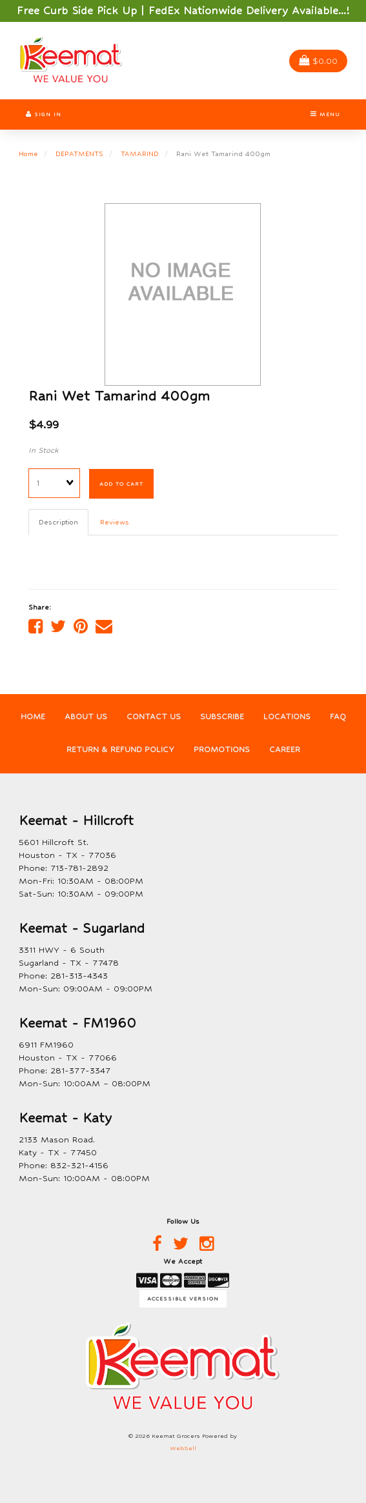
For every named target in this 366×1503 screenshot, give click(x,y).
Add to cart (121, 484)
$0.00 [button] (318, 60)
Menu (325, 114)
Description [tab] (58, 522)
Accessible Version (183, 1298)
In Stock (43, 450)
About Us (86, 716)
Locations (286, 716)
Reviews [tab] (114, 522)
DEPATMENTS (79, 153)
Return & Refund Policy (120, 749)
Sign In (43, 114)
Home (28, 153)
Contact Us (154, 716)
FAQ (338, 716)
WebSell (183, 1448)
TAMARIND (140, 153)
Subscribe (222, 716)
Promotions (222, 749)
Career (284, 749)
